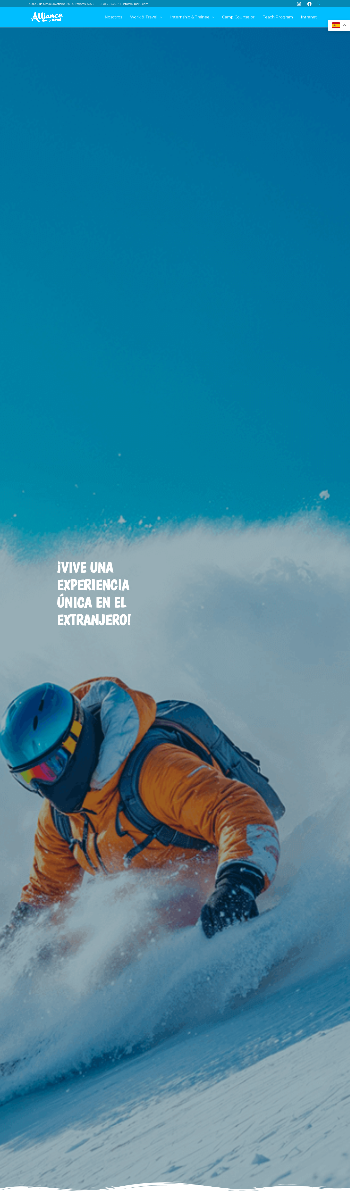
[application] (160, 17)
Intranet (309, 17)
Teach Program (278, 17)
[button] (318, 3)
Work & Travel (147, 17)
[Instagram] (299, 4)
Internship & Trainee (193, 17)
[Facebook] (309, 4)
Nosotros (114, 17)
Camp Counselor (239, 17)
